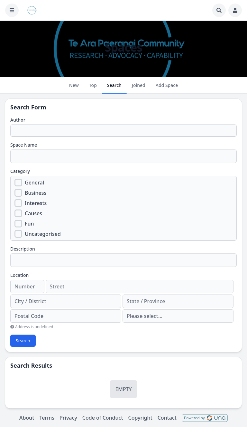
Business (35, 192)
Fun (29, 223)
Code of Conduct (102, 417)
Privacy (68, 417)
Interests (36, 203)
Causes (33, 213)
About (26, 417)
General (34, 182)
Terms (46, 417)
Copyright (140, 417)
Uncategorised (43, 233)
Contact (167, 417)
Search (23, 340)
